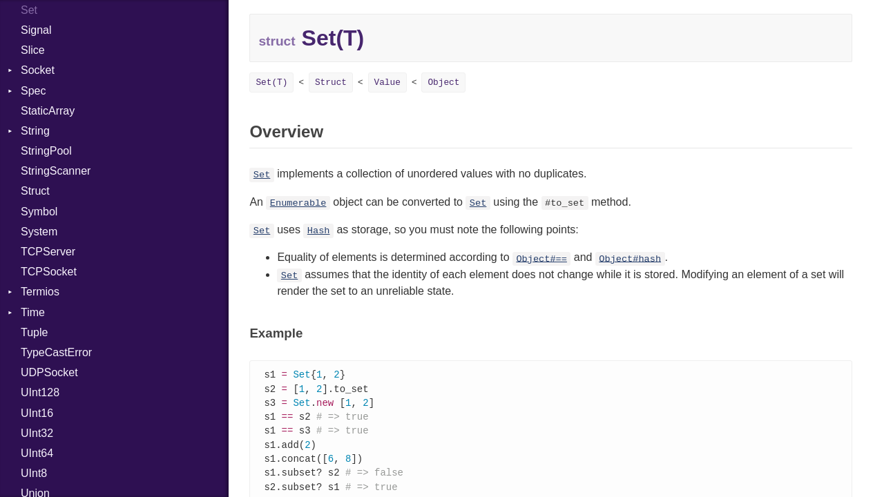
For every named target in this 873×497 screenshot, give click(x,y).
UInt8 (34, 473)
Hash (318, 231)
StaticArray (48, 111)
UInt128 (40, 392)
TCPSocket (49, 271)
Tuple (34, 332)
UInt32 (37, 433)
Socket (38, 70)
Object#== (541, 258)
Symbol (39, 211)
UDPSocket (49, 372)
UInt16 (37, 413)
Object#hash (630, 258)
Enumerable (298, 203)
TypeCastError (56, 352)
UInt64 (37, 453)
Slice (33, 50)
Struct (35, 191)
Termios (40, 292)
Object (443, 82)
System (39, 231)
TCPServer (48, 251)
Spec (33, 91)
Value (387, 82)
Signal (36, 30)
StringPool (46, 151)
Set (261, 175)
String (35, 131)
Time (33, 312)
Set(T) (271, 82)
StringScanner (55, 171)
